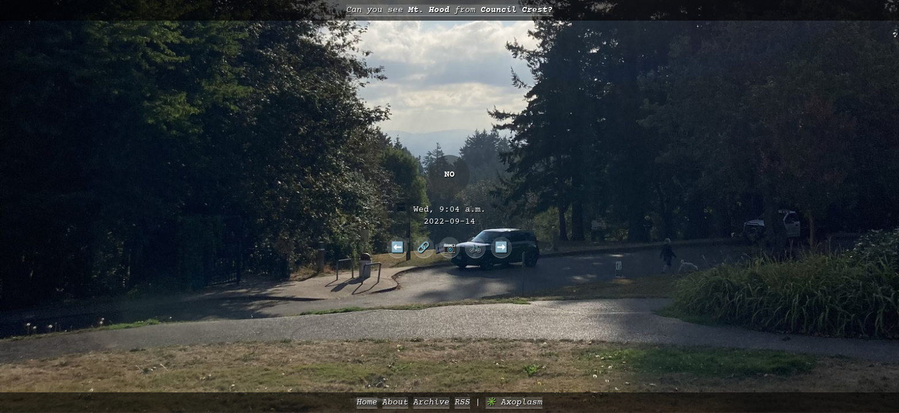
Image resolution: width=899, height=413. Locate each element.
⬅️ (397, 247)
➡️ (501, 247)
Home (367, 402)
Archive (431, 402)
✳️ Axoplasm (514, 402)
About (395, 402)
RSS (462, 402)
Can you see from (449, 10)
